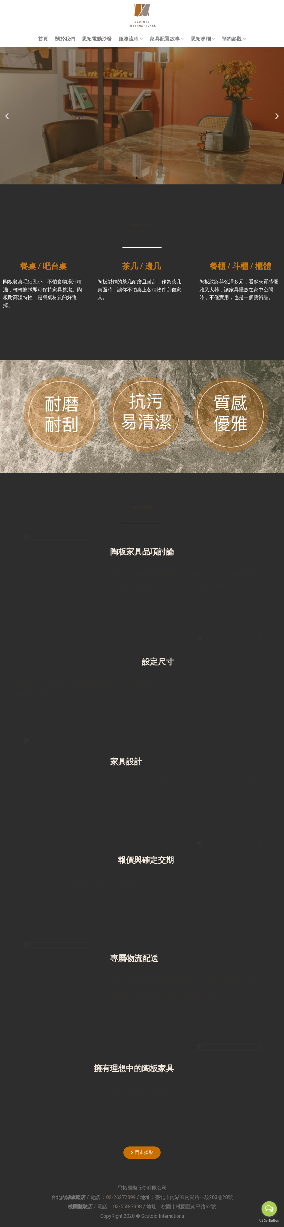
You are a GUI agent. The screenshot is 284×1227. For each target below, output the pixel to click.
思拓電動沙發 (97, 38)
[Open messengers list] (269, 1209)
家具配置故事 (167, 39)
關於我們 (65, 38)
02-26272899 (121, 1197)
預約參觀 (234, 39)
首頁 (43, 38)
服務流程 (131, 39)
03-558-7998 (127, 1206)
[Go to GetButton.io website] (269, 1221)
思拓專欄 (203, 39)
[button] (137, 178)
